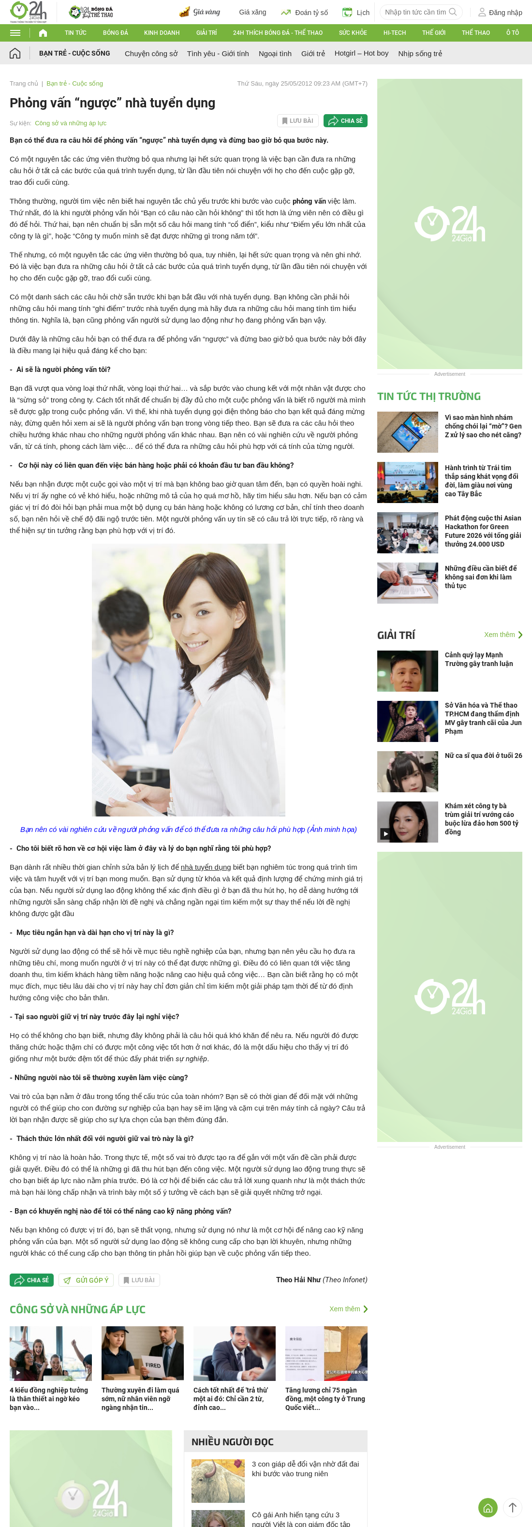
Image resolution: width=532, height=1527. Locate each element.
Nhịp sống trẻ (420, 53)
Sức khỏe (353, 33)
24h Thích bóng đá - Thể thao (278, 33)
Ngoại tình (275, 53)
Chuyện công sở (151, 53)
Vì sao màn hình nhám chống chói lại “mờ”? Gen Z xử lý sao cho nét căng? (483, 426)
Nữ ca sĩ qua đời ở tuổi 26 (483, 755)
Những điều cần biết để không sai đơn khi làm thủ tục (481, 577)
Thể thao (476, 33)
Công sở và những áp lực (70, 123)
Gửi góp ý (86, 1280)
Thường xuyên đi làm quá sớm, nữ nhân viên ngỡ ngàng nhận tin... (140, 1398)
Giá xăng (252, 12)
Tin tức (76, 33)
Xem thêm (344, 1309)
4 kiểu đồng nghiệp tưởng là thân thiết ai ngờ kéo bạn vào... (49, 1398)
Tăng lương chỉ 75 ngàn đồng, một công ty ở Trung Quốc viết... (325, 1398)
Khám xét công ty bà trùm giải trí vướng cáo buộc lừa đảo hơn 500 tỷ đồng (481, 819)
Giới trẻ (313, 53)
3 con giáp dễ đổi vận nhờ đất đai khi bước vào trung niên (305, 1469)
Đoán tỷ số (304, 12)
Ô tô (512, 33)
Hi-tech (395, 33)
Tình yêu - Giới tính (218, 53)
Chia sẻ (352, 121)
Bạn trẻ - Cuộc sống (74, 53)
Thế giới (433, 33)
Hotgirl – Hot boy (362, 53)
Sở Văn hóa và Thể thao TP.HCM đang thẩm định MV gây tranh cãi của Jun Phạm (483, 718)
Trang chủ (24, 83)
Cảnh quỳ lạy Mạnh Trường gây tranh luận (479, 659)
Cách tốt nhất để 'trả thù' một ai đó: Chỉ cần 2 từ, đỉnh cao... (230, 1398)
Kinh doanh (162, 33)
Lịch (356, 12)
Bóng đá (115, 33)
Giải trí (206, 33)
